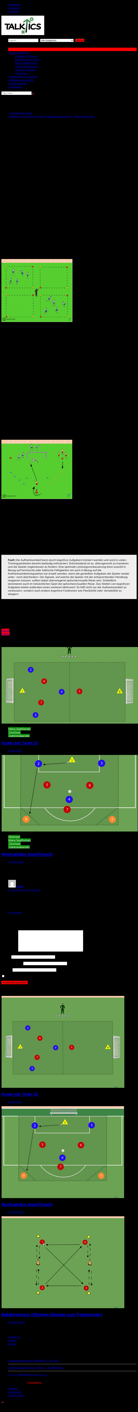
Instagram (14, 8)
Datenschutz (16, 1399)
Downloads (15, 86)
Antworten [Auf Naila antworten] (15, 912)
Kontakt (13, 1392)
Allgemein (14, 116)
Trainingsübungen (19, 52)
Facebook (14, 4)
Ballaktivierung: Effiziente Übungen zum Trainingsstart (51, 1318)
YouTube (13, 11)
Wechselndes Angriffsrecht (27, 854)
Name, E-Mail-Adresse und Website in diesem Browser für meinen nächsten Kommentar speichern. (65, 980)
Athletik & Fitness (26, 56)
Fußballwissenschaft (20, 80)
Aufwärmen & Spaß (27, 59)
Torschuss (21, 73)
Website (6, 973)
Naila (20, 886)
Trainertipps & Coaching (23, 76)
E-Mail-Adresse (12, 967)
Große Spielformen (26, 66)
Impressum (14, 1396)
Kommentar (9, 954)
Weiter (5, 633)
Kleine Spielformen (26, 63)
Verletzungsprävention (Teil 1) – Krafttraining (35, 1371)
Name (6, 961)
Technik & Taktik (25, 69)
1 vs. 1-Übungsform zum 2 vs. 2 (27, 1378)
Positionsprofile (17, 83)
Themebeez (34, 1386)
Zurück (5, 630)
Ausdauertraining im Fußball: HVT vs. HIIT (33, 1364)
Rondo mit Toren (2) (19, 743)
